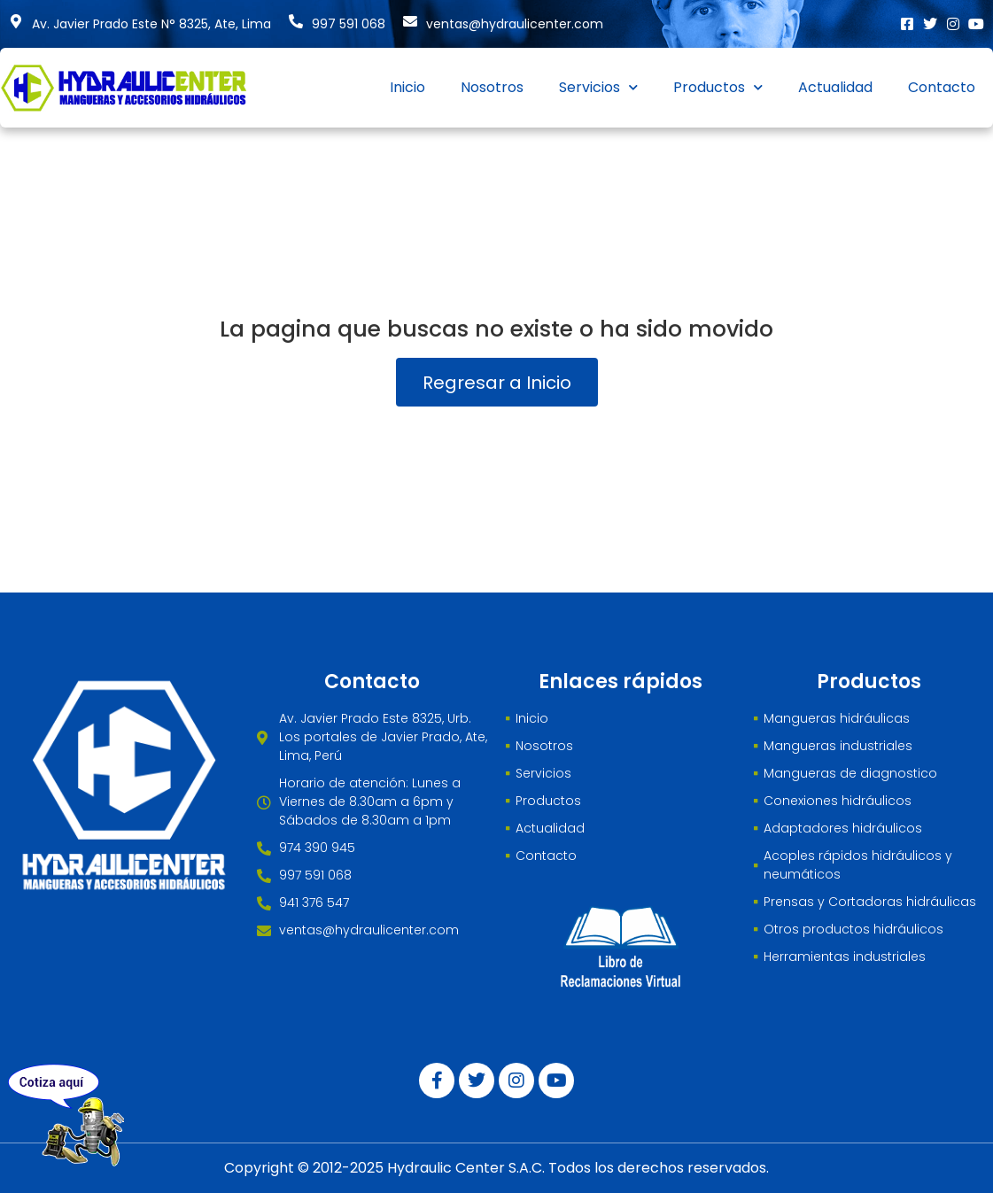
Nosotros (492, 87)
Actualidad (835, 87)
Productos (718, 87)
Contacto (941, 87)
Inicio (407, 87)
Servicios (598, 87)
